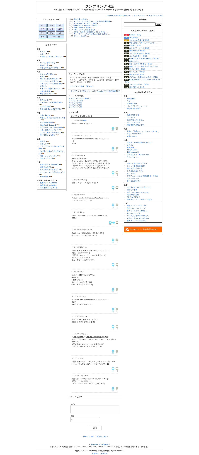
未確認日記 (131, 99)
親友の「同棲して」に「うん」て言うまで (143, 131)
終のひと (130, 145)
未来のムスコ (132, 136)
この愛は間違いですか (135, 171)
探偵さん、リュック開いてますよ (139, 199)
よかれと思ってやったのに (50, 132)
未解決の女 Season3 (48, 125)
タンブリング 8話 (75, 105)
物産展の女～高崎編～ (48, 185)
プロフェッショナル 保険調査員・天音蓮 (142, 176)
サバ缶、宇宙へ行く (47, 63)
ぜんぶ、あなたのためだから (138, 218)
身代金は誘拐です (133, 181)
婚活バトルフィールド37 (136, 206)
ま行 (42, 33)
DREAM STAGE (133, 197)
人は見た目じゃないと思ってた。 (139, 187)
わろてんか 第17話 (137, 72)
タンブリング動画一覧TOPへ (82, 86)
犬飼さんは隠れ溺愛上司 (49, 79)
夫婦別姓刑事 (45, 91)
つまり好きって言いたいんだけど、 (142, 43)
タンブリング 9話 (75, 103)
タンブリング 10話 (76, 100)
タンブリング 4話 (99, 6)
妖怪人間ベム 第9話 (136, 87)
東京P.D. (43, 86)
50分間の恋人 (132, 104)
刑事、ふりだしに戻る (48, 156)
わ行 (42, 37)
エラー (42, 54)
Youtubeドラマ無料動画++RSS (143, 229)
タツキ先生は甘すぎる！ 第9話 (85, 23)
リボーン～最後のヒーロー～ (51, 89)
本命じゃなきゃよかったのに (138, 192)
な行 (51, 29)
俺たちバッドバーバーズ (136, 208)
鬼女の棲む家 (45, 115)
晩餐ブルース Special (48, 183)
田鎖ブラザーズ (46, 158)
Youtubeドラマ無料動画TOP (108, 91)
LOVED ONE (45, 107)
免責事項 (95, 453)
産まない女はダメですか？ (50, 68)
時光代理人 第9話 (80, 19)
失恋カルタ (44, 100)
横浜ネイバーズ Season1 (136, 221)
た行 (42, 29)
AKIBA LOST (132, 150)
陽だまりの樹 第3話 (136, 74)
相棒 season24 (133, 152)
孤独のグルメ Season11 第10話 (86, 25)
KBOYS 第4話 (135, 35)
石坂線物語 (133, 37)
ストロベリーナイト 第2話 (139, 48)
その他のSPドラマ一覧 (49, 188)
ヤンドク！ (131, 117)
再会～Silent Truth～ (135, 134)
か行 (51, 25)
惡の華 (42, 141)
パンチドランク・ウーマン (137, 106)
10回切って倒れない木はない (51, 56)
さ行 (60, 25)
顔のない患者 (132, 190)
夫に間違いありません (135, 120)
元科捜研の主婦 (133, 195)
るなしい (43, 144)
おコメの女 (131, 173)
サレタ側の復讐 (46, 122)
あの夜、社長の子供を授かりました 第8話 (89, 32)
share (42, 76)
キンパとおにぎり (133, 122)
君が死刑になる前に (47, 135)
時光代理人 (44, 176)
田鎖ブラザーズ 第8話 (82, 27)
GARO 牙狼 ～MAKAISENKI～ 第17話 (144, 58)
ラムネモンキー (133, 157)
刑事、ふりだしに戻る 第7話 (84, 30)
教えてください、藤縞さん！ (138, 211)
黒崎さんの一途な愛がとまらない (139, 142)
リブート (130, 101)
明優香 (84, 120)
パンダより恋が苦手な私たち (138, 216)
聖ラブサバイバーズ (134, 168)
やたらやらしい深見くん (49, 81)
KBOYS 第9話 (135, 45)
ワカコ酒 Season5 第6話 (139, 53)
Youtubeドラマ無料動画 (99, 445)
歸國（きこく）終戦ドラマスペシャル (143, 66)
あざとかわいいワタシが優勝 (51, 127)
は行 (60, 29)
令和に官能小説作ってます (137, 163)
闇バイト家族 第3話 (137, 69)
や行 (51, 33)
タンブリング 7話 (75, 107)
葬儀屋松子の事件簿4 (137, 51)
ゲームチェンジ (133, 178)
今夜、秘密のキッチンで (49, 130)
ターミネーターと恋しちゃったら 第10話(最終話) (92, 21)
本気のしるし (134, 61)
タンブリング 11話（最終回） (80, 98)
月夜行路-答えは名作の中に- (51, 109)
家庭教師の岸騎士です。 (136, 125)
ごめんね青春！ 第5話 (138, 56)
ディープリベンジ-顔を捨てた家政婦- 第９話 (90, 34)
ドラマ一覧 (56, 37)
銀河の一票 (44, 65)
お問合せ (103, 453)
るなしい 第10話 (80, 36)
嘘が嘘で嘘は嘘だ (133, 109)
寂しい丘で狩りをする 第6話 (140, 64)
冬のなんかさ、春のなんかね (138, 155)
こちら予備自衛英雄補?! (136, 166)
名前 (72, 416)
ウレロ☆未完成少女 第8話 (139, 40)
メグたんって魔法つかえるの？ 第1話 (143, 77)
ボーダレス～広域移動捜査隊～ (52, 102)
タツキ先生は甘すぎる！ (49, 170)
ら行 (60, 33)
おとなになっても (133, 213)
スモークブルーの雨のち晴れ (51, 84)
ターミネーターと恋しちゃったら (52, 172)
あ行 (42, 25)
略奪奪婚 (130, 147)
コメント (74, 404)
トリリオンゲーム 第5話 (139, 84)
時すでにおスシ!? (46, 94)
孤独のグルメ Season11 (49, 165)
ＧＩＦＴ (43, 51)
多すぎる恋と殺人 (47, 74)
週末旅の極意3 (45, 167)
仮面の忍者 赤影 (133, 115)
